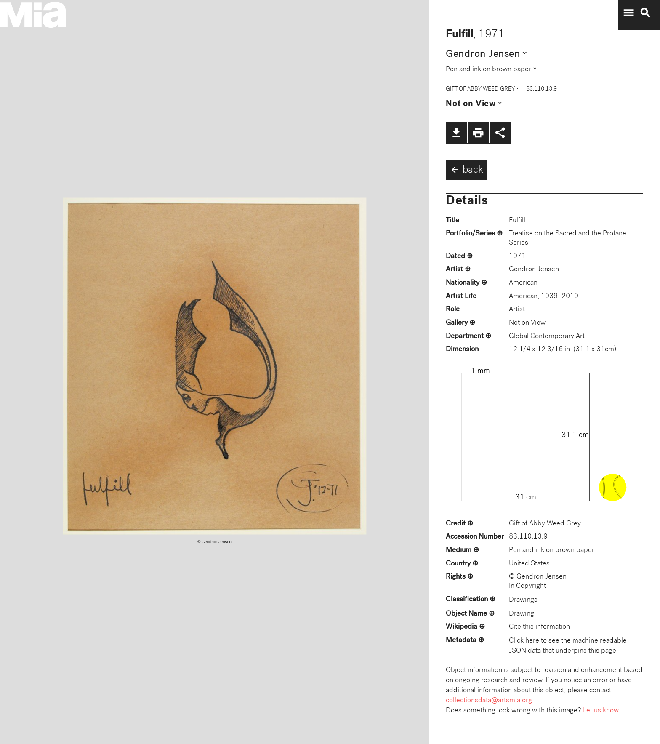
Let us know (601, 711)
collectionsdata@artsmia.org (489, 700)
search (645, 13)
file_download (456, 132)
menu (628, 13)
